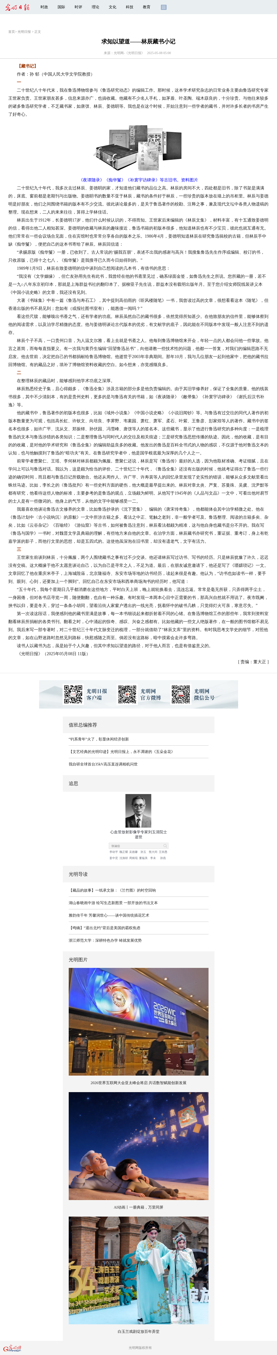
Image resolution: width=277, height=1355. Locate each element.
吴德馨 (133, 852)
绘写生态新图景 (109, 903)
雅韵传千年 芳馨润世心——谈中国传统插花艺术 (109, 915)
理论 (95, 7)
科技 (129, 7)
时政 (44, 7)
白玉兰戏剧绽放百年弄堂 (138, 1331)
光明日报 (24, 32)
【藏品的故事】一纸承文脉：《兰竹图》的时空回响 (112, 890)
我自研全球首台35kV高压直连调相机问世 (103, 764)
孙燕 (163, 858)
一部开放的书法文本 (141, 903)
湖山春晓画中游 (82, 903)
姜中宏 (113, 858)
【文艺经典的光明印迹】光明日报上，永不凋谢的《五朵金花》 (122, 752)
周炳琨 (133, 858)
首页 (11, 32)
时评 (78, 7)
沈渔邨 (123, 858)
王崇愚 (163, 852)
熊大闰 (153, 852)
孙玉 (143, 852)
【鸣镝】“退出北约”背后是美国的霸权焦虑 (104, 928)
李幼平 (113, 852)
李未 (153, 858)
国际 (61, 7)
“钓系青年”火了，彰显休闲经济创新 (99, 739)
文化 (112, 7)
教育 (146, 7)
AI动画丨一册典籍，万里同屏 (138, 1207)
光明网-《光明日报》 (129, 53)
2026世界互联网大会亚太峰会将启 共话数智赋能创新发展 (138, 1083)
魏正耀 (123, 852)
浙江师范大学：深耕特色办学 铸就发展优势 (105, 940)
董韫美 (143, 858)
